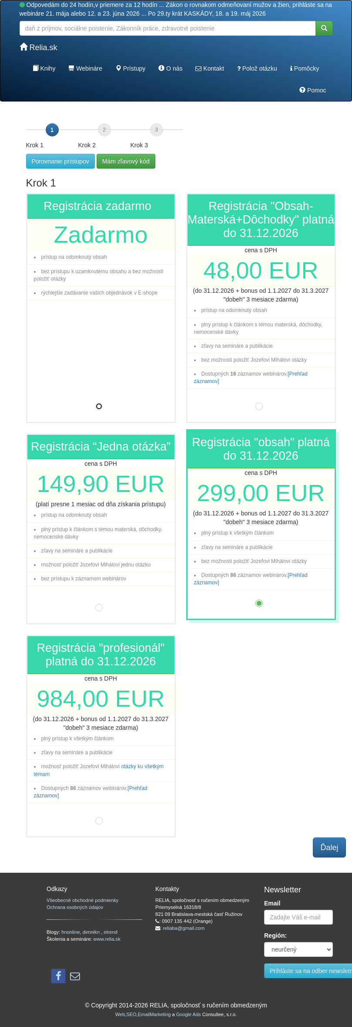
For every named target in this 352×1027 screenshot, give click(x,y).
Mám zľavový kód (126, 161)
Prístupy (130, 68)
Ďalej (329, 847)
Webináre (85, 68)
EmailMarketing (154, 1014)
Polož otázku (257, 68)
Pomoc (312, 90)
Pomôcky (304, 68)
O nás (170, 68)
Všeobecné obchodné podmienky (82, 900)
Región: (275, 935)
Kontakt (209, 68)
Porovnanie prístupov (60, 161)
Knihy (44, 68)
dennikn (92, 932)
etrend (110, 932)
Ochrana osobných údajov (75, 907)
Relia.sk (38, 47)
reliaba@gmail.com (183, 928)
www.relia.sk (107, 939)
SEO (131, 1014)
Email (272, 903)
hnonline (70, 932)
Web (120, 1014)
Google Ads (188, 1014)
